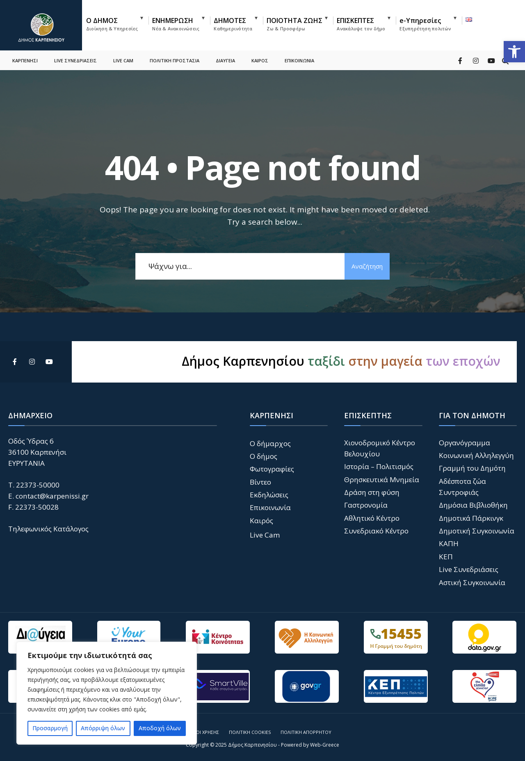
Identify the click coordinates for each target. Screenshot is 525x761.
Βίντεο (260, 482)
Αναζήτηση (367, 266)
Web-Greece (324, 744)
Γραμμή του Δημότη (472, 468)
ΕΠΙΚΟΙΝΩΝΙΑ (299, 60)
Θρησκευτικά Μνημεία (381, 479)
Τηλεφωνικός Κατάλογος (48, 528)
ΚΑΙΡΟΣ (259, 60)
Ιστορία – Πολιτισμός (378, 466)
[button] (514, 51)
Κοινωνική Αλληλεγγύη (476, 455)
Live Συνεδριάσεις (468, 569)
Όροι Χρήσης (204, 732)
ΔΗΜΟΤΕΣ (233, 24)
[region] (106, 693)
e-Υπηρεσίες (425, 24)
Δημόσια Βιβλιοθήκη (473, 505)
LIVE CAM (123, 60)
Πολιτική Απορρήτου (306, 732)
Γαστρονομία (366, 505)
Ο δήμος (263, 456)
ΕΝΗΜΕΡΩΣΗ (175, 24)
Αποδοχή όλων (160, 728)
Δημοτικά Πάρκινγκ (471, 518)
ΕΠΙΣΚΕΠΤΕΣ (361, 24)
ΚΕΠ (446, 556)
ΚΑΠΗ (449, 543)
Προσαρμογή (50, 728)
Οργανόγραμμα (464, 442)
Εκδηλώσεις (269, 494)
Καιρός (261, 520)
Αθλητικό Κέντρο (371, 518)
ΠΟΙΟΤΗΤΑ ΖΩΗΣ (294, 24)
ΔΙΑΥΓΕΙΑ (225, 60)
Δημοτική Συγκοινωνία (476, 530)
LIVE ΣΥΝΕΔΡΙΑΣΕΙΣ (75, 60)
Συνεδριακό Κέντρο (376, 530)
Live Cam (265, 535)
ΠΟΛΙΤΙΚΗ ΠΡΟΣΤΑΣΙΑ (174, 60)
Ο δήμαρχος (270, 443)
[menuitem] (117, 22)
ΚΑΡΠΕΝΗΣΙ (25, 60)
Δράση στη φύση (371, 492)
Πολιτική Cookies (250, 732)
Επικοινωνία (270, 507)
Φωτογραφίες (272, 469)
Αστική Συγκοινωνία (472, 582)
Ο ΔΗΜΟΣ (112, 24)
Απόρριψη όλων (103, 728)
